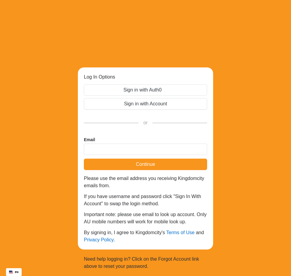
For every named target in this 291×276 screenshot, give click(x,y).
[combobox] (14, 272)
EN (14, 272)
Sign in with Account (145, 103)
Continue (145, 164)
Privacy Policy (98, 239)
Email (89, 139)
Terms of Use (180, 232)
